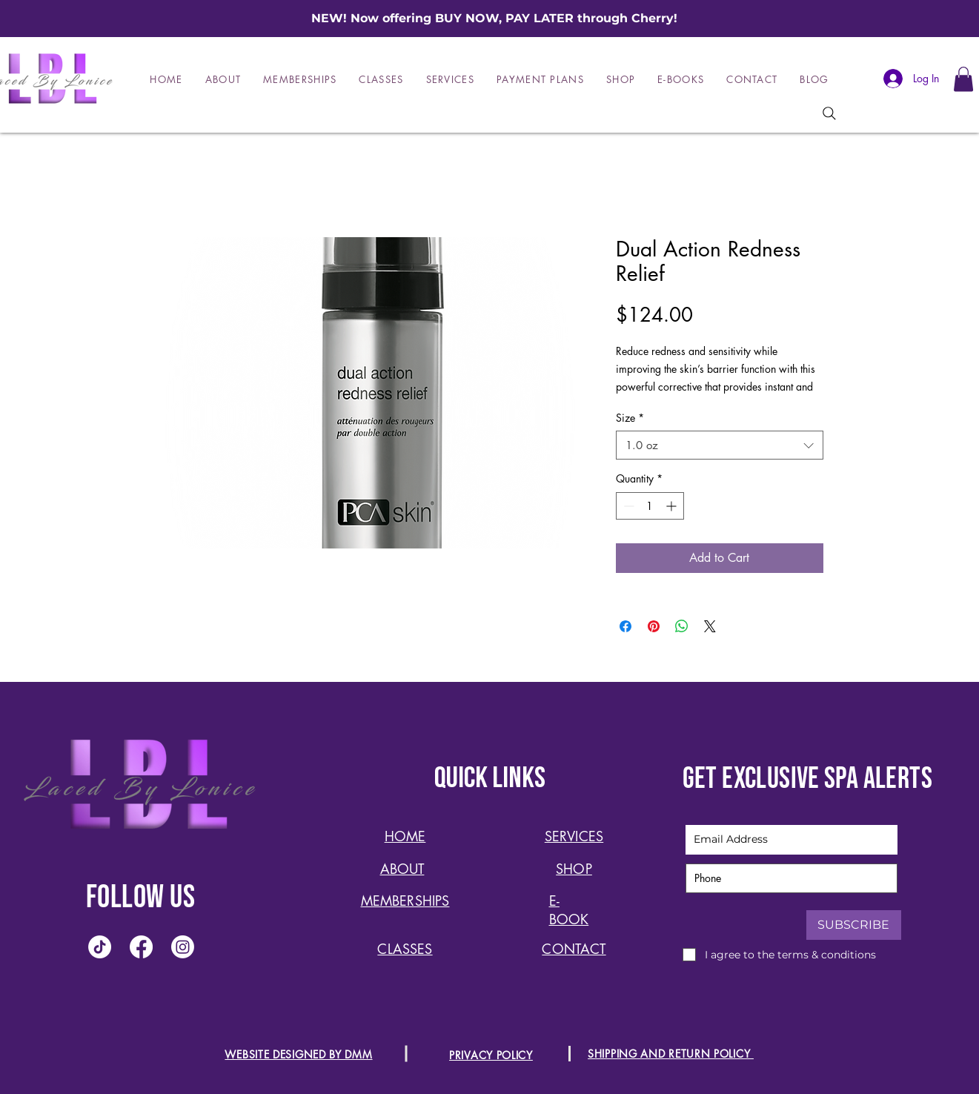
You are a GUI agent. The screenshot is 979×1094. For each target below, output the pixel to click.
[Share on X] (710, 626)
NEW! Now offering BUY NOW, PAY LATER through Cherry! (494, 18)
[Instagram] (182, 946)
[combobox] (719, 445)
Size (630, 418)
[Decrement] (627, 506)
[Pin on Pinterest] (654, 626)
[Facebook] (141, 946)
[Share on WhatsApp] (682, 626)
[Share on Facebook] (625, 626)
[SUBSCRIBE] (853, 925)
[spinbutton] (650, 506)
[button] (963, 79)
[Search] (829, 113)
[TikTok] (99, 946)
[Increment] (672, 506)
